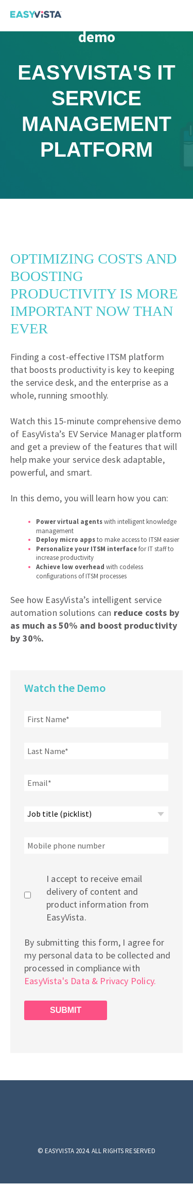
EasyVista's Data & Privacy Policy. (91, 981)
